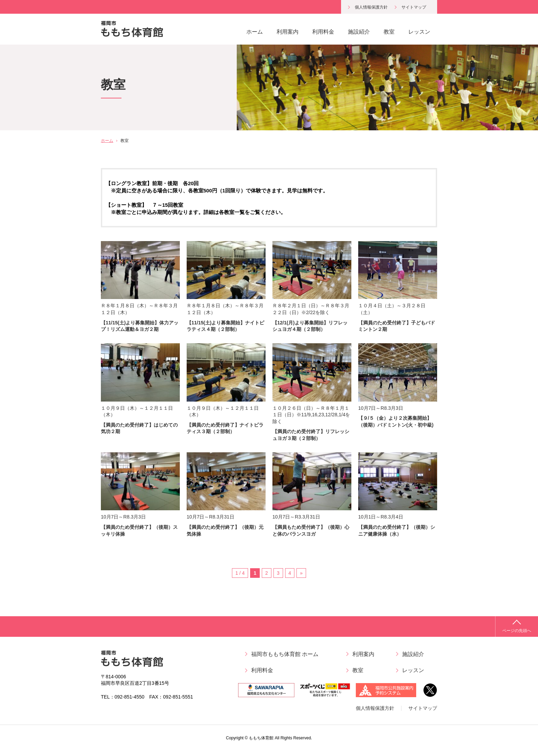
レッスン (419, 32)
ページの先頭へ (516, 630)
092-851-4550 (129, 697)
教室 (389, 32)
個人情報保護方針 (371, 7)
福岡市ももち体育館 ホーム (284, 654)
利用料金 (323, 32)
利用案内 (288, 32)
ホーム (254, 32)
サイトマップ (413, 7)
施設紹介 (359, 32)
